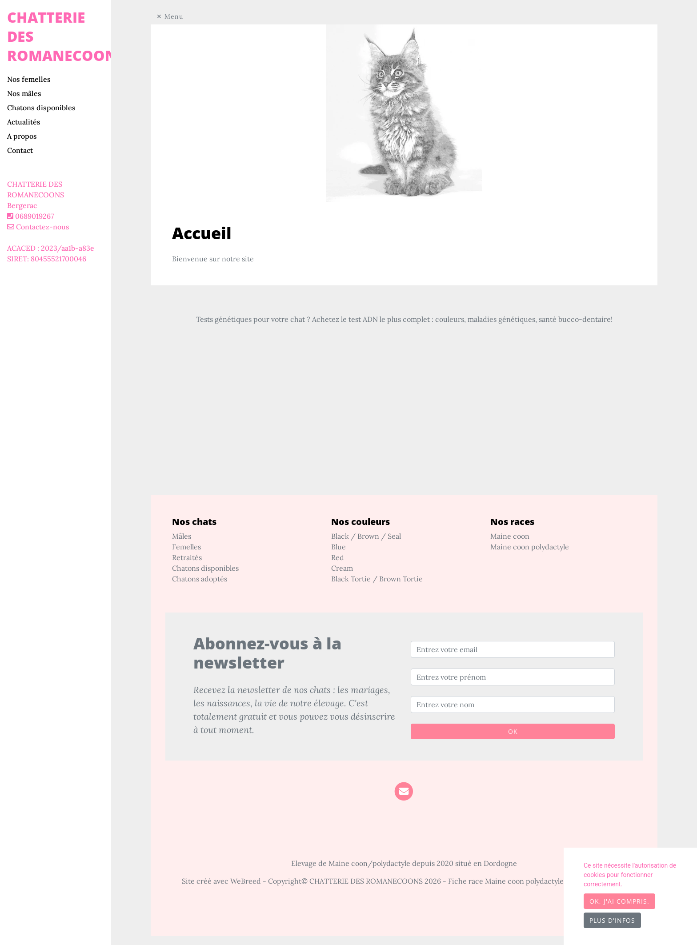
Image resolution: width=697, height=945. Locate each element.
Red (337, 557)
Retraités (187, 557)
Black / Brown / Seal (366, 536)
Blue (338, 546)
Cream (342, 568)
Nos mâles (24, 93)
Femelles (186, 546)
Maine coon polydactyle (529, 546)
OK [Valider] (513, 731)
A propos (22, 136)
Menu (173, 16)
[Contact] (404, 790)
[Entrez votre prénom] (513, 677)
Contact (20, 150)
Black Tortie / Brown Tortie (377, 578)
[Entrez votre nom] (513, 704)
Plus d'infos (612, 920)
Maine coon (509, 536)
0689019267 (34, 216)
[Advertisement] (404, 433)
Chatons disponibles (41, 107)
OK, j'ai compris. (619, 901)
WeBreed (245, 881)
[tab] (59, 79)
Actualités (23, 121)
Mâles (181, 536)
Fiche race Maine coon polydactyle (506, 881)
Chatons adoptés (199, 578)
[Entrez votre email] (513, 649)
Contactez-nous (38, 226)
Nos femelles (29, 79)
